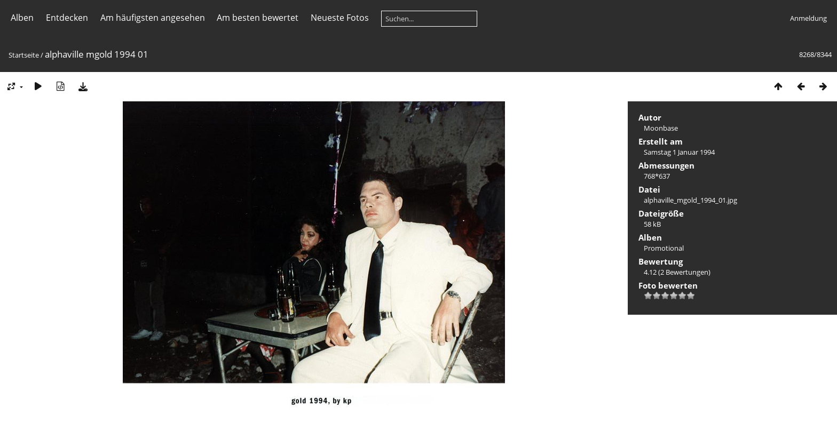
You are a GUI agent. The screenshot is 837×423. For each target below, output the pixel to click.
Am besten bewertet (257, 17)
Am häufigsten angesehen (152, 17)
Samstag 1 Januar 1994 (679, 152)
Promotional (664, 248)
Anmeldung (808, 18)
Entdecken (67, 17)
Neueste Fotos (340, 17)
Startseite (24, 55)
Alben (22, 17)
